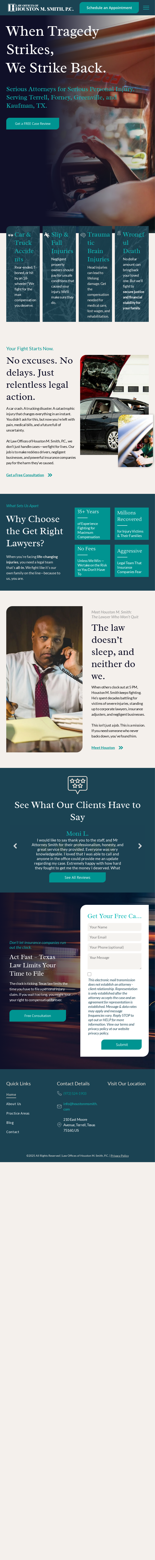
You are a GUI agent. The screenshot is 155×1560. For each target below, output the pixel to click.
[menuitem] (26, 1095)
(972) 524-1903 (74, 1093)
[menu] (146, 7)
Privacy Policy (120, 1155)
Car (20, 234)
